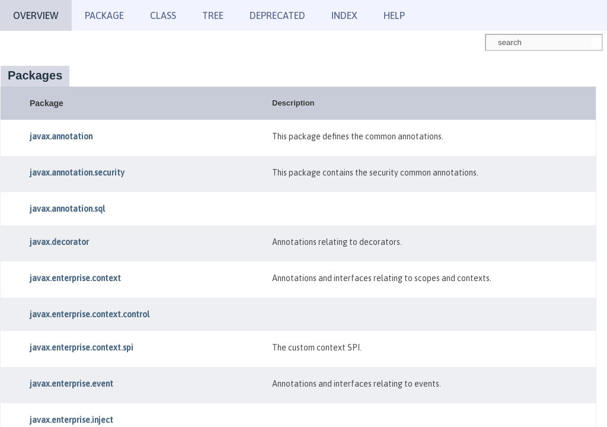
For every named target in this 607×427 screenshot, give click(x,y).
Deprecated (277, 15)
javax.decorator (59, 242)
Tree (212, 15)
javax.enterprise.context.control (89, 314)
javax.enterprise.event (71, 383)
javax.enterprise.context (75, 278)
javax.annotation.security (77, 172)
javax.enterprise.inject (71, 420)
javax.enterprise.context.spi (81, 347)
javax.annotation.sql (67, 209)
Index (344, 15)
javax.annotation (61, 136)
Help (394, 15)
